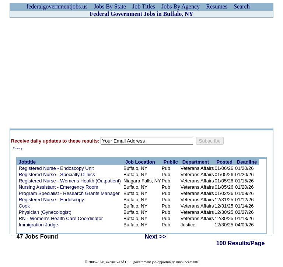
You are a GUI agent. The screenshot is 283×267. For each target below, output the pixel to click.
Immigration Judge (38, 224)
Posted (225, 162)
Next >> (155, 236)
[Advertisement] (141, 73)
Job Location (140, 162)
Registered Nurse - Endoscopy (51, 199)
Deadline (247, 162)
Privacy (17, 148)
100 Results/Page (240, 243)
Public (171, 162)
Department (195, 162)
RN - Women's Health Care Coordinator (61, 218)
